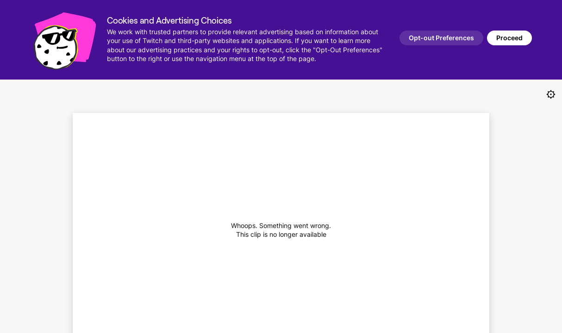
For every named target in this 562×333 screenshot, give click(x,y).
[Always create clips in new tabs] (550, 94)
